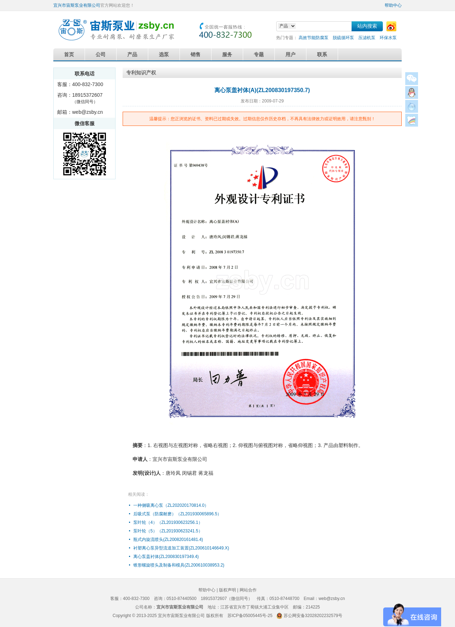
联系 (322, 54)
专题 (259, 54)
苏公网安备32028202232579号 (313, 615)
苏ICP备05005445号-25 (250, 615)
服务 (227, 54)
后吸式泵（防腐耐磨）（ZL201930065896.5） (177, 513)
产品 (132, 54)
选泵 (164, 54)
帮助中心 (393, 5)
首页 (69, 54)
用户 (290, 54)
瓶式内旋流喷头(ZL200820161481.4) (168, 539)
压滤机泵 (366, 37)
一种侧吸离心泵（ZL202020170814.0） (171, 505)
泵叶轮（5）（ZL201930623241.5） (168, 530)
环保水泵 (388, 37)
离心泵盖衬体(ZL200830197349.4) (166, 556)
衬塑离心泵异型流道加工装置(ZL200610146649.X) (181, 548)
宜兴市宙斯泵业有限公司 (76, 5)
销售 (195, 54)
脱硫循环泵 (343, 37)
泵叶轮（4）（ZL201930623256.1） (168, 522)
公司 (101, 54)
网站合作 (248, 590)
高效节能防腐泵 (313, 37)
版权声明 (227, 590)
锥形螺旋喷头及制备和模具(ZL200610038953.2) (178, 565)
